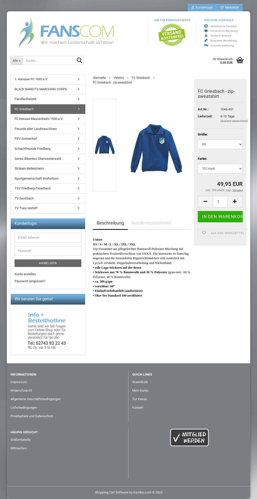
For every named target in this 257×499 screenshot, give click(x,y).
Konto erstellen (25, 274)
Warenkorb (140, 382)
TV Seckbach (24, 198)
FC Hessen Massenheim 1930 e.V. (39, 119)
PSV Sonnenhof (26, 138)
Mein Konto (140, 390)
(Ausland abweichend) (234, 121)
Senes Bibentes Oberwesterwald (38, 159)
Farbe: (202, 159)
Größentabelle (21, 440)
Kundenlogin (202, 7)
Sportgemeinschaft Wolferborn (36, 178)
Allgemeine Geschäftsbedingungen (35, 399)
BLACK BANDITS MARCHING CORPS (41, 89)
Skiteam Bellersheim (29, 168)
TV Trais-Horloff (26, 208)
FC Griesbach (24, 109)
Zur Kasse (139, 399)
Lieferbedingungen (24, 407)
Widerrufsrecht (21, 390)
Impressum (19, 382)
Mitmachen (19, 448)
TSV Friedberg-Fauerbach (33, 188)
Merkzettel (230, 7)
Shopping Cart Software (111, 492)
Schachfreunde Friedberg (32, 149)
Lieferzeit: (205, 116)
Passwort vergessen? (30, 281)
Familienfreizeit (25, 99)
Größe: (203, 134)
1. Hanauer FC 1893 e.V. (31, 79)
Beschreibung (110, 223)
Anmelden (48, 263)
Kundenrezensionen (151, 223)
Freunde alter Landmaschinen (36, 129)
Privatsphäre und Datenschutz (32, 416)
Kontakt (137, 407)
